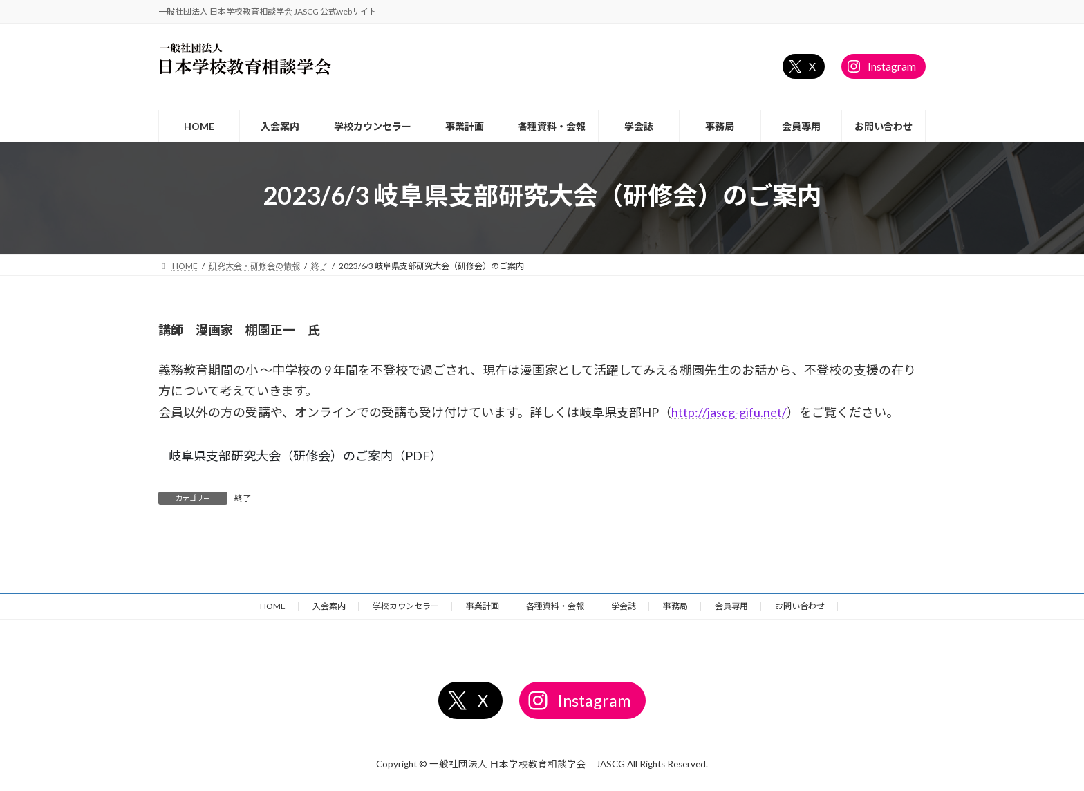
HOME (273, 606)
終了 (242, 498)
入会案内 (329, 606)
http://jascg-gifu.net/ (729, 412)
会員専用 (731, 606)
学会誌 (623, 606)
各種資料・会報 (555, 606)
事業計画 (482, 606)
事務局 (675, 606)
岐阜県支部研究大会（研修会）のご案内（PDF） (305, 455)
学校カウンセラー (406, 606)
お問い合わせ (800, 606)
